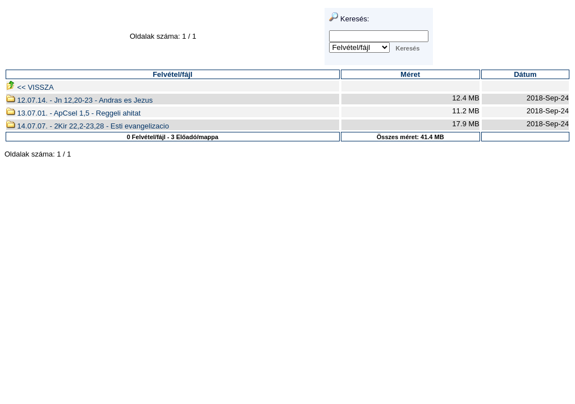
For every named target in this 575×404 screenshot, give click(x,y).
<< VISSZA (30, 87)
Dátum (525, 74)
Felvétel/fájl (173, 74)
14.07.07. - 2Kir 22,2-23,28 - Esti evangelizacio (87, 126)
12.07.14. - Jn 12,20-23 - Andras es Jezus (79, 100)
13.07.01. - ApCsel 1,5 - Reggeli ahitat (73, 113)
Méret (410, 74)
